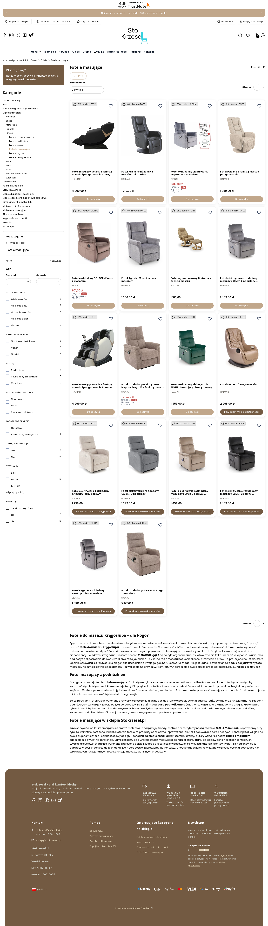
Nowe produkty (145, 842)
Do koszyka (93, 199)
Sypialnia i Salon (28, 60)
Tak (13, 450)
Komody (10, 116)
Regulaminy (96, 830)
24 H (13, 473)
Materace (11, 124)
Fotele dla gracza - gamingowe (20, 108)
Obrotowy (16, 428)
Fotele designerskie (20, 157)
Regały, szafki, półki (16, 173)
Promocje (8, 226)
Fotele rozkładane (19, 141)
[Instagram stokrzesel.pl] (11, 35)
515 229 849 (227, 21)
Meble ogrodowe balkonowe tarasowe (25, 197)
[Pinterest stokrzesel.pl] (47, 800)
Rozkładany (17, 370)
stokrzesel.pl (9, 60)
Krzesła (10, 129)
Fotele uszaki (16, 145)
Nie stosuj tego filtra (22, 508)
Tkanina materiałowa (23, 341)
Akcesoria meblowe (14, 214)
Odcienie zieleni (20, 318)
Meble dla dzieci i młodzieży (18, 194)
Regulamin (224, 855)
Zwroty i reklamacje (101, 841)
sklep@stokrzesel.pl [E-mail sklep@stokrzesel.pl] (48, 840)
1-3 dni (14, 479)
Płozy (14, 405)
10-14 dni (16, 486)
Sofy (8, 161)
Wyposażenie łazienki (15, 218)
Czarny (15, 325)
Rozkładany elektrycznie (24, 434)
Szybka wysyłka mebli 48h (17, 202)
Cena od (11, 275)
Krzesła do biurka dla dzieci (152, 847)
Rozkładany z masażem (24, 376)
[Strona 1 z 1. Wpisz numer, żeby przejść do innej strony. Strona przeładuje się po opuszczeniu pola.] (256, 87)
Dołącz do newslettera (204, 849)
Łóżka (9, 120)
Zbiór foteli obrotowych (150, 852)
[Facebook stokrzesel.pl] (5, 35)
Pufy (8, 165)
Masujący (16, 383)
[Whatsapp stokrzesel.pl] (18, 35)
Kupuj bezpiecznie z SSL (103, 846)
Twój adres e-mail (199, 845)
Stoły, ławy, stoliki (12, 189)
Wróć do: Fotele (15, 242)
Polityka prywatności (101, 836)
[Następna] (261, 13)
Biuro (5, 104)
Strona (246, 87)
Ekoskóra (16, 354)
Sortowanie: (78, 82)
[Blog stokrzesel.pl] (31, 35)
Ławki (9, 169)
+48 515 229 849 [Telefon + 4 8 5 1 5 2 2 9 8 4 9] (49, 830)
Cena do (41, 275)
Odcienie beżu (19, 305)
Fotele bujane (16, 153)
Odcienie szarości (21, 312)
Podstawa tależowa (22, 412)
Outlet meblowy (11, 100)
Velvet (14, 347)
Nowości (7, 222)
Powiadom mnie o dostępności (241, 412)
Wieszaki (11, 177)
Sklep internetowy (132, 908)
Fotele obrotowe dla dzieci (152, 837)
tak (12, 514)
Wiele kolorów (19, 299)
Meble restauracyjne (14, 210)
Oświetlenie (9, 181)
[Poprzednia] (6, 13)
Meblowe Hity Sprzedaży (16, 206)
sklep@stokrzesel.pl (253, 21)
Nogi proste (17, 399)
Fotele (44, 60)
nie (12, 521)
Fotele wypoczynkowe (21, 137)
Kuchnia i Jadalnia (13, 185)
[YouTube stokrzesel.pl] (25, 35)
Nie (13, 457)
